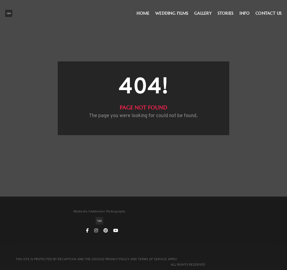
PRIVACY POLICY (117, 248)
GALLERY (204, 9)
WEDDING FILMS (173, 9)
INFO (246, 9)
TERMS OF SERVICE (30, 253)
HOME (144, 9)
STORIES (227, 9)
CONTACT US (270, 9)
